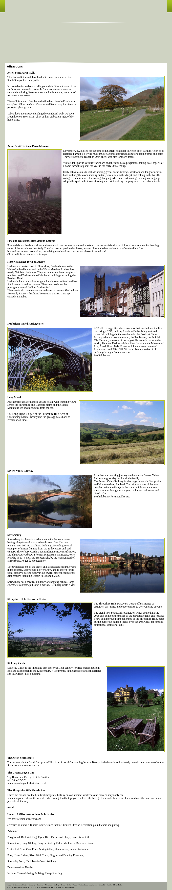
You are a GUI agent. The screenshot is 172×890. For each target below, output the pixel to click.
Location (40, 885)
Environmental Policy (20, 885)
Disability (101, 885)
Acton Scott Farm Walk (15, 887)
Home (9, 885)
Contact (27, 887)
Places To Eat (117, 885)
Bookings (32, 885)
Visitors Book (83, 885)
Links (69, 885)
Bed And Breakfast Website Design (63, 887)
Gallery (56, 885)
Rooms (63, 885)
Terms (75, 885)
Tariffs (109, 885)
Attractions (48, 885)
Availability (93, 885)
